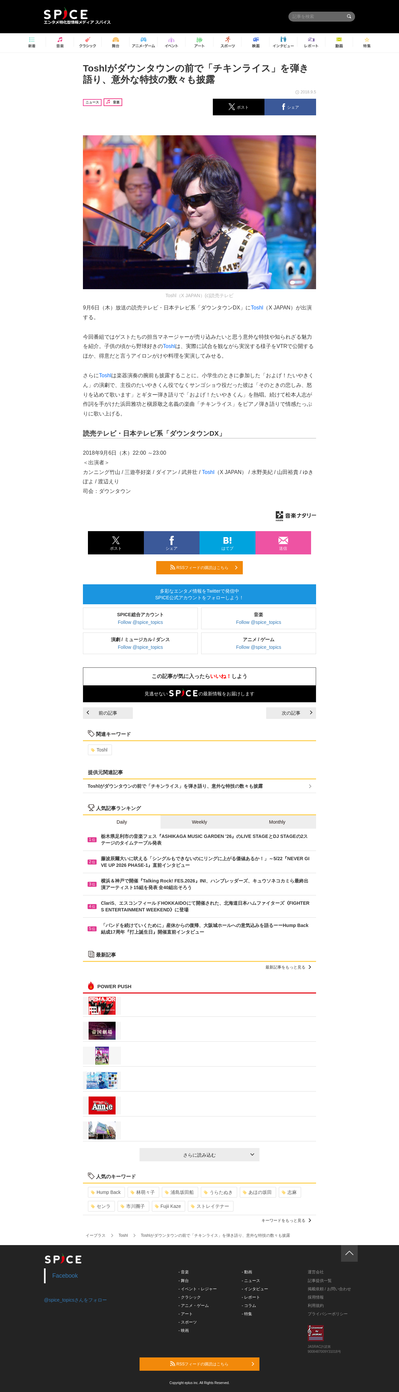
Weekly (199, 822)
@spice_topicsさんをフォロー (75, 1300)
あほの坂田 (257, 1192)
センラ (101, 1206)
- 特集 (247, 1314)
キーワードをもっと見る (286, 1220)
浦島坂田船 (179, 1192)
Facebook (65, 1275)
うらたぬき (218, 1192)
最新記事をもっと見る (288, 967)
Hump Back (106, 1192)
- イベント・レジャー (198, 1289)
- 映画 (184, 1330)
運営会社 (316, 1272)
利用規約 (316, 1305)
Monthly (277, 822)
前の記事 (102, 713)
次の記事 (297, 713)
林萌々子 (143, 1192)
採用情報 (316, 1297)
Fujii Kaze (168, 1206)
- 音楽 (184, 1272)
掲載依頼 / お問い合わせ (329, 1289)
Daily (122, 822)
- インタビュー (255, 1289)
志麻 (289, 1192)
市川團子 (133, 1206)
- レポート (251, 1297)
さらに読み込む (218, 1155)
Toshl (257, 307)
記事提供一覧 (320, 1280)
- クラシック (190, 1297)
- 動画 (247, 1272)
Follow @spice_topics (140, 622)
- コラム (249, 1305)
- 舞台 (184, 1280)
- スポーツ (188, 1322)
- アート (186, 1314)
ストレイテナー (210, 1206)
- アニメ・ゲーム (194, 1305)
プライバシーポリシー (328, 1314)
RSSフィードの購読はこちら (203, 567)
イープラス (96, 1235)
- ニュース (251, 1280)
